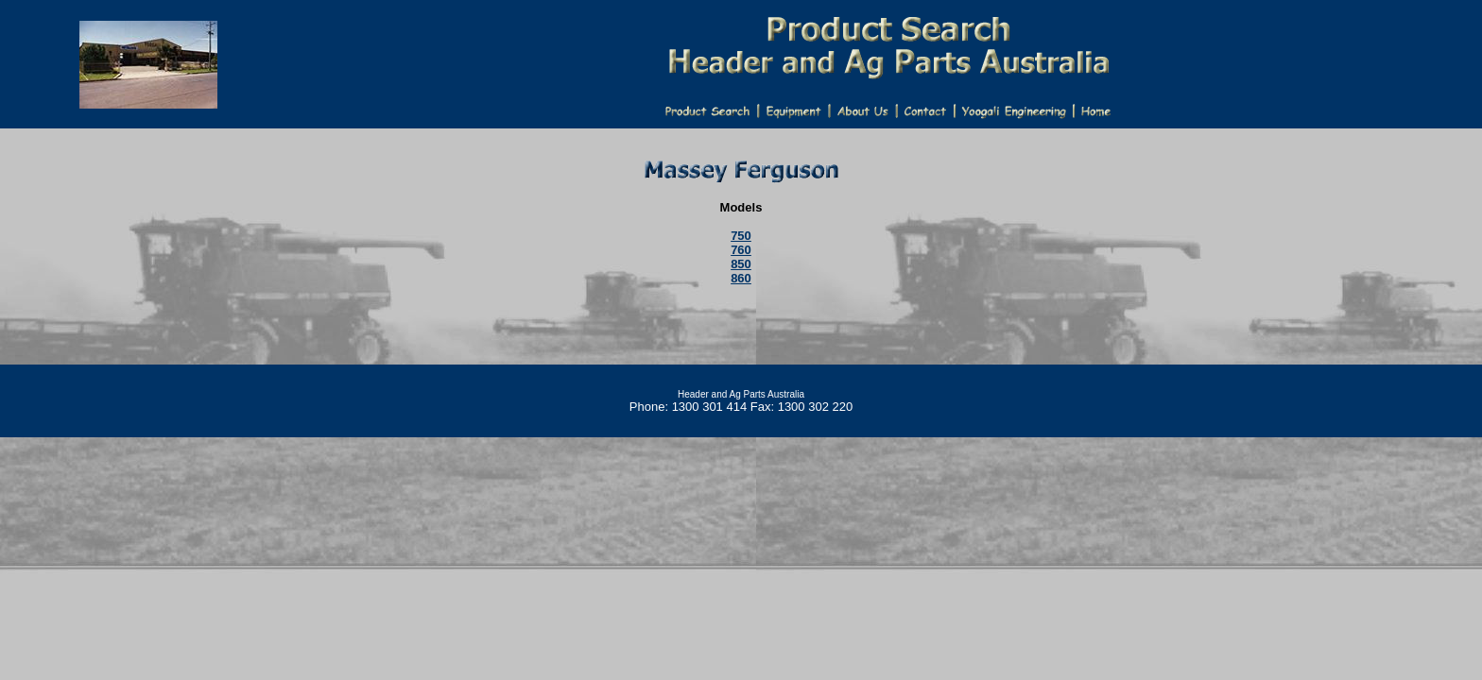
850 (741, 264)
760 (741, 250)
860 (741, 278)
